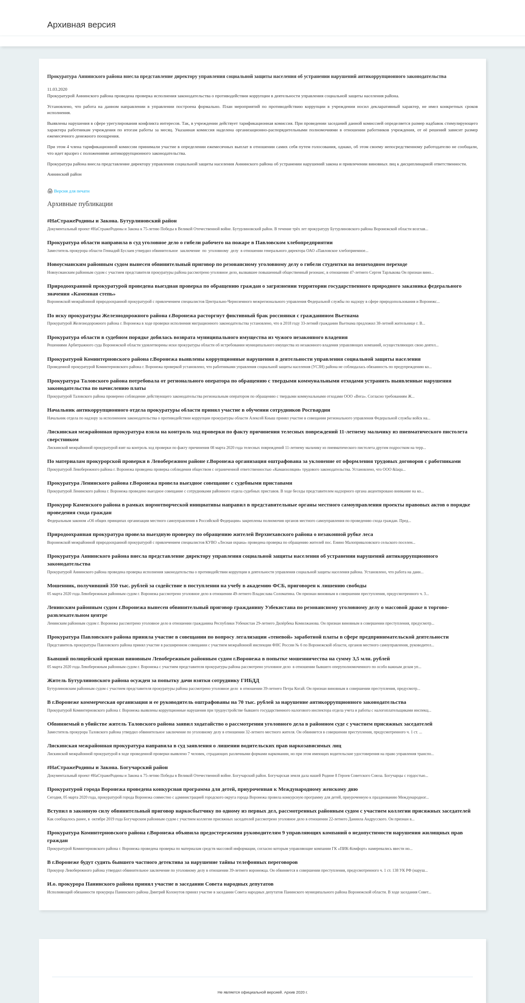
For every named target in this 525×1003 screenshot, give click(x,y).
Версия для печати (72, 190)
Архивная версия (81, 24)
